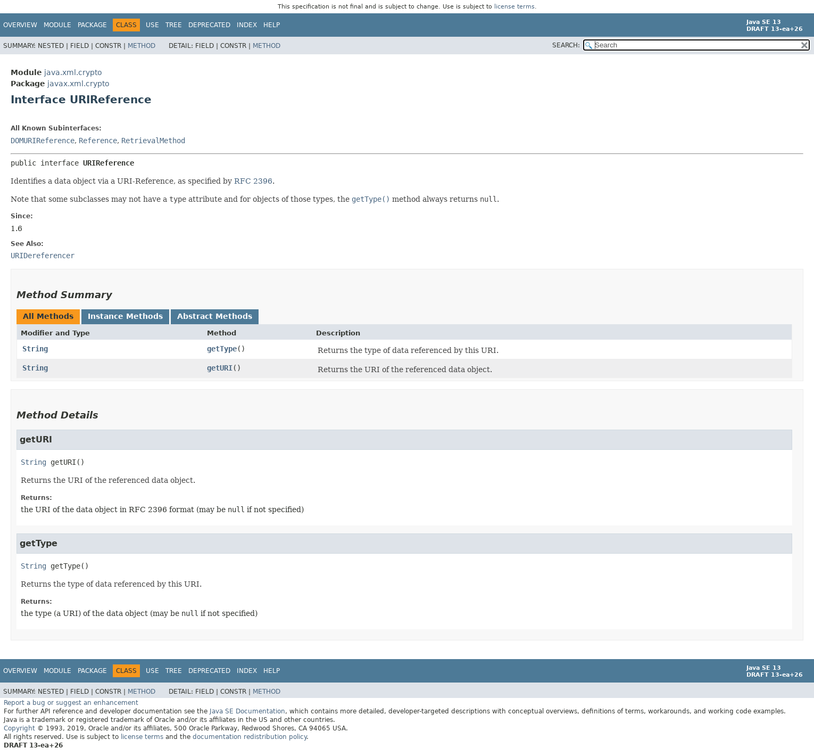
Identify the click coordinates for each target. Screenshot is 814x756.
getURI (219, 368)
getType (222, 348)
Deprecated (209, 25)
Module (57, 25)
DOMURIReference (42, 140)
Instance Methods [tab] (125, 316)
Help (271, 25)
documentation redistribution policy (249, 737)
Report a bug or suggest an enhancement (71, 702)
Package (92, 25)
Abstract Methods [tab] (214, 316)
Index (247, 25)
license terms (514, 6)
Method (141, 46)
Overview (20, 25)
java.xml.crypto (73, 72)
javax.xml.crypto (78, 83)
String (35, 348)
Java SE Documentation (247, 711)
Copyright (19, 728)
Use (152, 25)
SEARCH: (566, 45)
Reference (98, 140)
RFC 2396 (253, 181)
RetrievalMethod (153, 140)
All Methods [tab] (48, 316)
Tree (173, 25)
